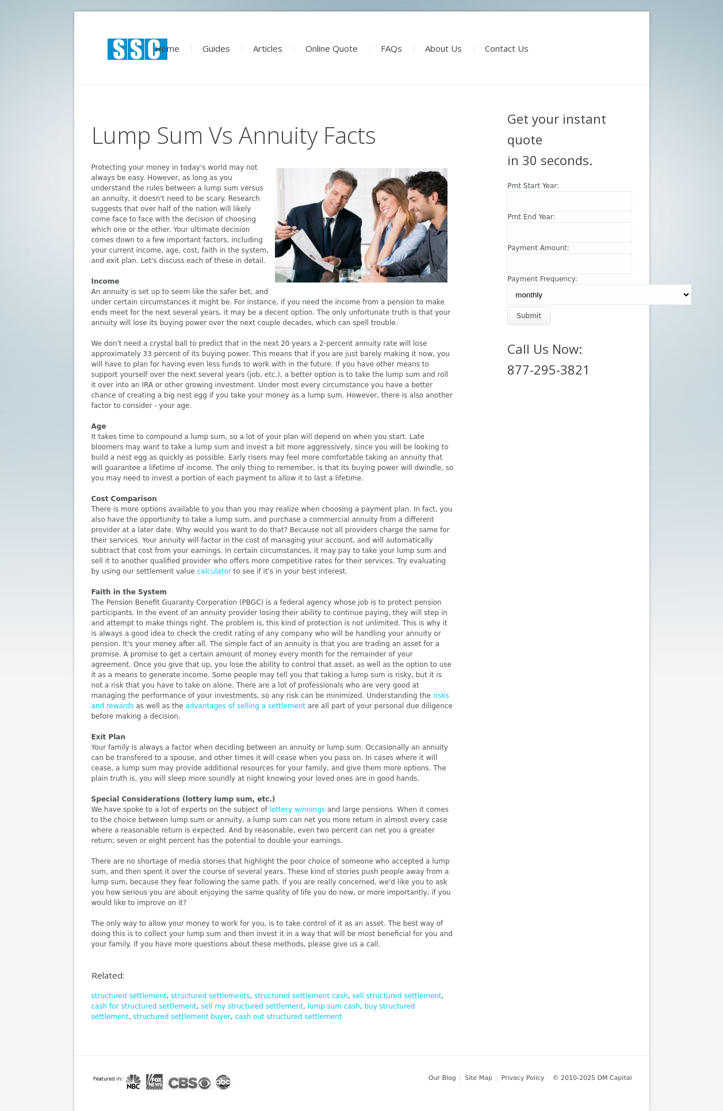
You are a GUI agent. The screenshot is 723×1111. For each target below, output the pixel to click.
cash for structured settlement (144, 1006)
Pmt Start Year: (533, 186)
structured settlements (210, 996)
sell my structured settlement (252, 1006)
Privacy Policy (523, 1078)
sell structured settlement (396, 996)
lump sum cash (334, 1006)
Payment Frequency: (542, 279)
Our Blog (442, 1078)
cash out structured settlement (288, 1017)
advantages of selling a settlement (246, 706)
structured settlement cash (301, 996)
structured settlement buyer (182, 1017)
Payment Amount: (538, 248)
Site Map (478, 1078)
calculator (214, 571)
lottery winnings (298, 809)
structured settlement (129, 996)
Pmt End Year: (531, 217)
